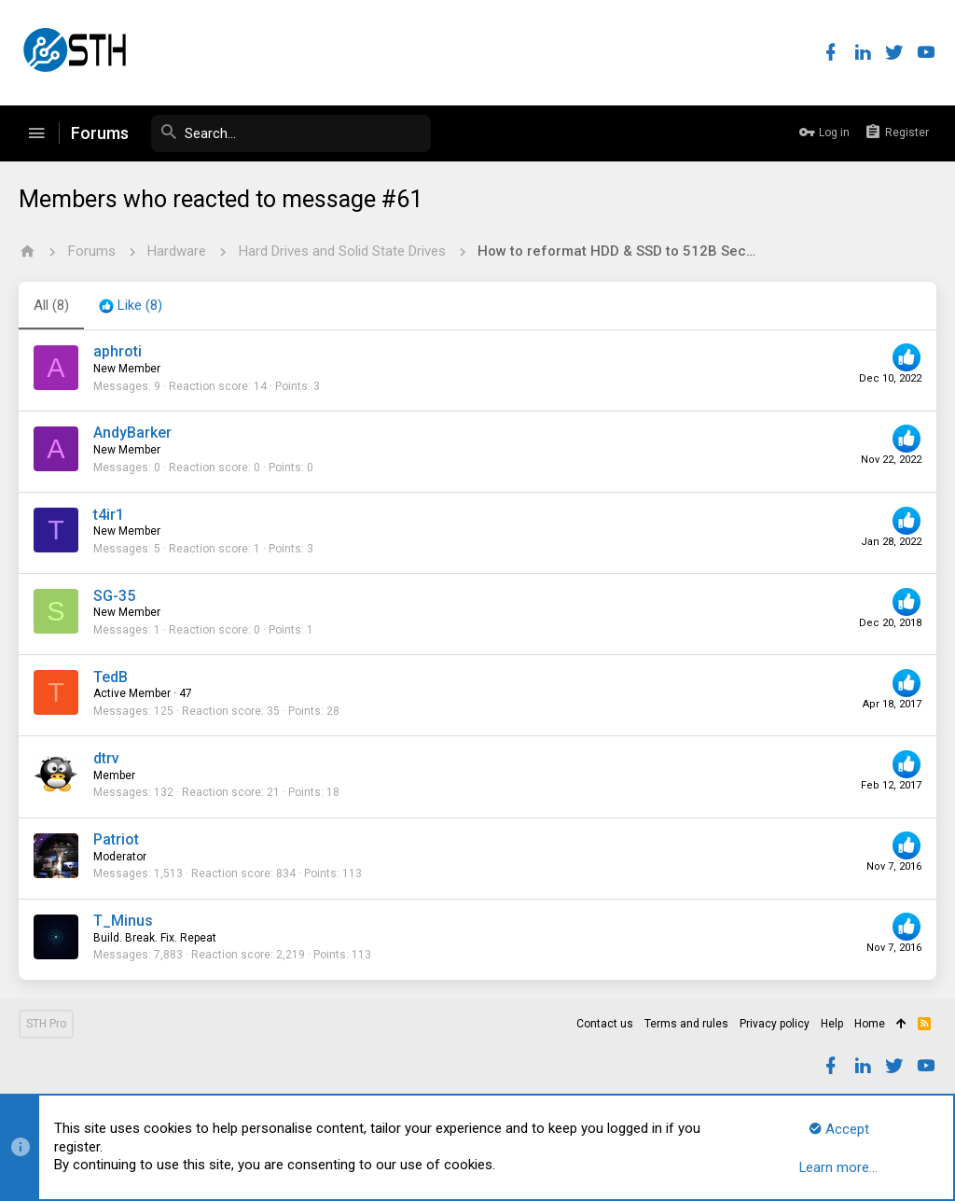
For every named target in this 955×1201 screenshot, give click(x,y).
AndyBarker (132, 432)
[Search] (291, 133)
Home (869, 1023)
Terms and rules (686, 1023)
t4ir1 (108, 515)
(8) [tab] (51, 305)
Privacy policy (775, 1023)
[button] (36, 133)
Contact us (604, 1023)
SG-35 (114, 596)
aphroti (117, 351)
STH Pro (46, 1023)
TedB (110, 677)
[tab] (130, 306)
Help (832, 1023)
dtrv (106, 758)
